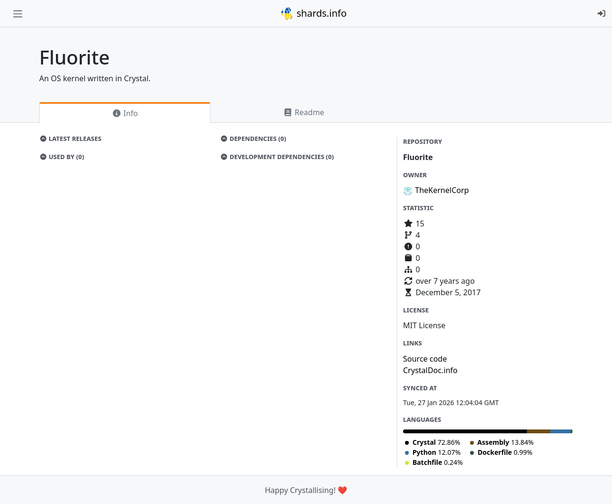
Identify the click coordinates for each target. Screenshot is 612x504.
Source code (425, 359)
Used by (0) (61, 156)
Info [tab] (125, 113)
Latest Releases (70, 138)
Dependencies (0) (253, 138)
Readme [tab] (303, 112)
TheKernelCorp (442, 190)
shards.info (313, 13)
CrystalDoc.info (430, 370)
